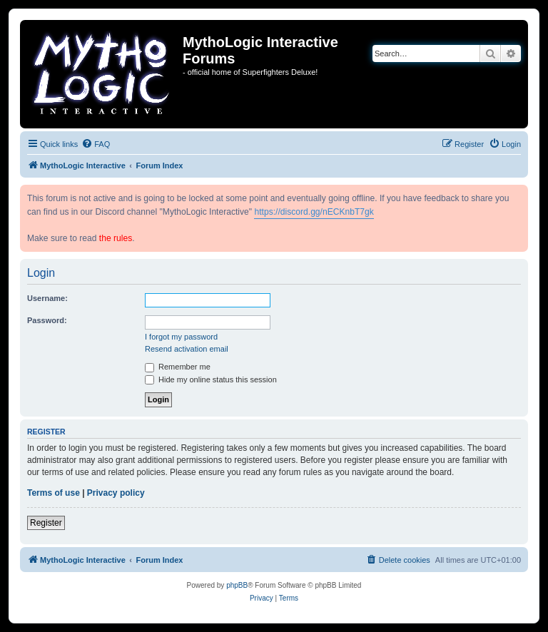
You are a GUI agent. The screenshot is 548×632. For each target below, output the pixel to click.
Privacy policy (116, 493)
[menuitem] (95, 144)
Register (46, 523)
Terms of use (53, 493)
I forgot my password (181, 336)
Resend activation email (186, 349)
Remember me (177, 366)
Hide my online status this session (211, 379)
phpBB (237, 585)
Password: (47, 320)
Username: (47, 298)
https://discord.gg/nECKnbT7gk (313, 212)
